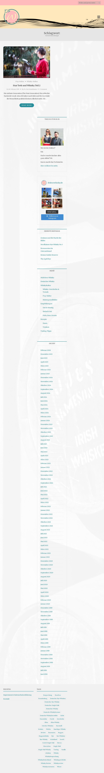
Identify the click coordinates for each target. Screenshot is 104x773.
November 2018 (47, 659)
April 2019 (44, 639)
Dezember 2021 (46, 514)
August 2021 (45, 530)
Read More (27, 105)
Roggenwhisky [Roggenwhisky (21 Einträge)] (44, 736)
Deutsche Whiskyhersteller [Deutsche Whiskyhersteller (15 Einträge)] (49, 715)
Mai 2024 (44, 405)
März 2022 (45, 502)
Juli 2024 (44, 397)
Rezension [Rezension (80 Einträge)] (51, 732)
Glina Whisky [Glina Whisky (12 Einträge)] (55, 722)
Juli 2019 (44, 627)
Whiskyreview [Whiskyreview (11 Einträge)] (58, 763)
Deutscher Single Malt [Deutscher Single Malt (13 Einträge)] (52, 705)
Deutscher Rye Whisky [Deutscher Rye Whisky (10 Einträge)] (52, 702)
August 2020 (45, 577)
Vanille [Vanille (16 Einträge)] (63, 749)
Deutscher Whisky (47, 281)
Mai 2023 (44, 452)
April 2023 (44, 456)
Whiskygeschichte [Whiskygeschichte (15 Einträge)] (60, 760)
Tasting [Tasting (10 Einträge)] (56, 749)
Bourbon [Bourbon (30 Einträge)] (58, 695)
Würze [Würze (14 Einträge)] (59, 767)
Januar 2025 (45, 374)
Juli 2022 (44, 487)
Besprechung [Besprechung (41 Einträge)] (47, 695)
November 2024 (47, 381)
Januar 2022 (45, 510)
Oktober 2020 (46, 569)
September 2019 (47, 620)
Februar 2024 (46, 417)
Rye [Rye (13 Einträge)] (52, 736)
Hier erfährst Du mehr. (49, 166)
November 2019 (46, 612)
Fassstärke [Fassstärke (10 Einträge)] (43, 719)
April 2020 (44, 592)
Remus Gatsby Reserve (49, 255)
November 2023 (47, 428)
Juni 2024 (44, 401)
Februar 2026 (46, 350)
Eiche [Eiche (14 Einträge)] (62, 715)
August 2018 (45, 666)
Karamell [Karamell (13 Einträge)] (59, 726)
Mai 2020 (44, 588)
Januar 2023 (45, 467)
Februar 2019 (45, 647)
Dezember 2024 (47, 378)
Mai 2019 (44, 635)
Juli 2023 (44, 444)
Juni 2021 (44, 538)
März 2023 (44, 460)
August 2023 (45, 440)
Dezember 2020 (47, 561)
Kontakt (6, 699)
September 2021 (47, 526)
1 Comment (43, 89)
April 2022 (44, 499)
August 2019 (45, 623)
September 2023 (47, 436)
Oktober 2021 (46, 522)
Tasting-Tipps (46, 331)
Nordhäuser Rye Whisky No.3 (52, 244)
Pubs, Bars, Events (50, 315)
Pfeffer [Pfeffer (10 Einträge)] (48, 729)
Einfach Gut (47, 311)
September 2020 (47, 573)
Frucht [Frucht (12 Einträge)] (52, 719)
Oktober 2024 (46, 385)
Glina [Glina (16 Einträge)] (46, 722)
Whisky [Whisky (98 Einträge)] (56, 753)
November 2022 (47, 475)
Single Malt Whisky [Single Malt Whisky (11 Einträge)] (44, 749)
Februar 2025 (46, 370)
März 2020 (45, 596)
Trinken (46, 327)
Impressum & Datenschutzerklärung (17, 695)
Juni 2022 (44, 491)
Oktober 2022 (46, 479)
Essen (45, 323)
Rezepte (44, 319)
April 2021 (44, 545)
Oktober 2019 (46, 616)
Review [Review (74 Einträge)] (43, 732)
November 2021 (47, 518)
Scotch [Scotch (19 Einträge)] (62, 739)
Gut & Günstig (48, 308)
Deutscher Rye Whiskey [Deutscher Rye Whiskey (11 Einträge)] (58, 698)
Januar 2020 (45, 604)
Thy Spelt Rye (46, 259)
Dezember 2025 (47, 354)
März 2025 (45, 366)
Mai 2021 (44, 541)
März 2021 (44, 549)
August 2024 (45, 393)
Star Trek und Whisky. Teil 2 (26, 85)
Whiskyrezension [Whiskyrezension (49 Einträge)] (48, 767)
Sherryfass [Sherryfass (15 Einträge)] (47, 746)
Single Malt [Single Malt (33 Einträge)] (57, 746)
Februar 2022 (46, 506)
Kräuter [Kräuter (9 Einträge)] (40, 729)
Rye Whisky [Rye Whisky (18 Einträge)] (43, 739)
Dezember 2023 (46, 424)
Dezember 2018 (46, 655)
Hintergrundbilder (50, 300)
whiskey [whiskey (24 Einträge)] (48, 753)
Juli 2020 (44, 580)
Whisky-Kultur (32, 81)
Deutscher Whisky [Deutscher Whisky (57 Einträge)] (52, 709)
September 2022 (47, 483)
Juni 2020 (44, 584)
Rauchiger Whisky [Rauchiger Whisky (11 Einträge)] (60, 729)
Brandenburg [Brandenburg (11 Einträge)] (42, 698)
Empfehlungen (46, 304)
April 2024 (44, 409)
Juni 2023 (44, 448)
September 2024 (47, 389)
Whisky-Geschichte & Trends (51, 290)
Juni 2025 (44, 358)
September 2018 (47, 662)
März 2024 (45, 413)
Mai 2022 (44, 495)
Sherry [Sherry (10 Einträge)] (59, 743)
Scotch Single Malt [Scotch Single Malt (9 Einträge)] (48, 743)
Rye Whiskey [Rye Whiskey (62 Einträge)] (61, 736)
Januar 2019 (45, 651)
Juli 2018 (44, 670)
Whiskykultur (46, 285)
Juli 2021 (44, 534)
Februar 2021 (46, 553)
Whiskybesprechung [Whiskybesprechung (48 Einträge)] (52, 756)
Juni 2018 (44, 674)
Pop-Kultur (20, 81)
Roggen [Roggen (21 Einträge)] (60, 732)
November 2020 (47, 565)
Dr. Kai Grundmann (30, 89)
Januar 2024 (45, 421)
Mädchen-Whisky (47, 278)
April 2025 (44, 362)
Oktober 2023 (46, 432)
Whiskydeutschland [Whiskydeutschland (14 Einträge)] (44, 760)
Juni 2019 (44, 631)
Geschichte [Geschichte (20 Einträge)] (60, 719)
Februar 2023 (46, 463)
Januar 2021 (45, 557)
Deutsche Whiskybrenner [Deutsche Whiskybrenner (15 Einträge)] (52, 712)
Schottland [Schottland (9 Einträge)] (53, 739)
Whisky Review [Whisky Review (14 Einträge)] (46, 763)
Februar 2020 (46, 600)
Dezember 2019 (46, 608)
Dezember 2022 (47, 471)
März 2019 (44, 643)
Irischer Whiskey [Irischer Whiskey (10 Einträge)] (47, 726)
